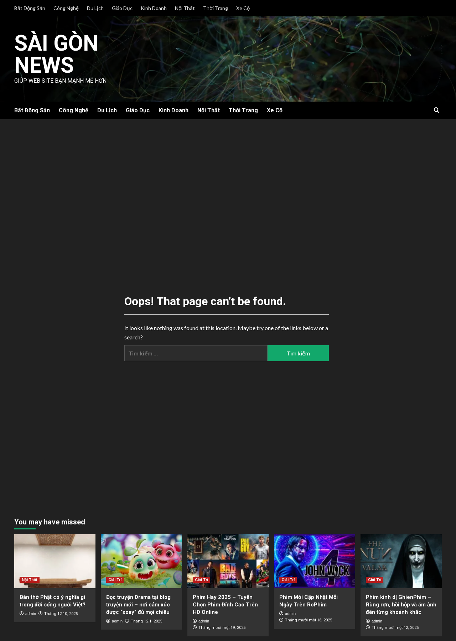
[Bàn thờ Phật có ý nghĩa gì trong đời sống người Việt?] (54, 561)
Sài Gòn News (57, 54)
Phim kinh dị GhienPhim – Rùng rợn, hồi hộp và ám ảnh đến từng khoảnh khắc (401, 604)
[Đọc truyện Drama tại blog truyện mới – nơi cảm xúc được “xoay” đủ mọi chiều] (141, 561)
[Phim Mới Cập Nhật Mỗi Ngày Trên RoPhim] (314, 561)
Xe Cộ (243, 8)
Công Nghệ (66, 8)
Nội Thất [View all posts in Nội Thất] (29, 579)
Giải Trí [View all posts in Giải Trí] (114, 579)
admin (30, 613)
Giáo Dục (122, 8)
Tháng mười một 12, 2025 (395, 627)
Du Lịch (95, 8)
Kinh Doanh (154, 8)
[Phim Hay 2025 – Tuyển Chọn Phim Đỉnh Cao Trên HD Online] (228, 561)
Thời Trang (215, 8)
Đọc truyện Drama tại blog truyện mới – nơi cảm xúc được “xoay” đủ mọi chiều (138, 604)
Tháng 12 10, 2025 (61, 613)
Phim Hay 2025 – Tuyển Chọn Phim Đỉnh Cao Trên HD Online (225, 604)
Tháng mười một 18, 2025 (308, 620)
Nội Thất (185, 8)
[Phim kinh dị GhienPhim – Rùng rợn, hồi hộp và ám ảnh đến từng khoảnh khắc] (401, 561)
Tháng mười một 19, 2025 (221, 627)
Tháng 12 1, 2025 (146, 621)
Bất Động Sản (29, 8)
